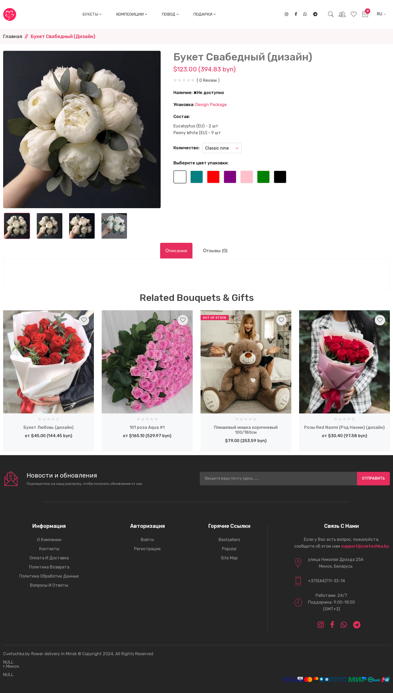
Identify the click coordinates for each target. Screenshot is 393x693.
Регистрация (147, 548)
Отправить (373, 478)
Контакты (49, 548)
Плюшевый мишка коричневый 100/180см (246, 430)
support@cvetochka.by (365, 546)
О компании (49, 539)
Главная (12, 36)
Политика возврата (49, 567)
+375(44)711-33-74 (326, 580)
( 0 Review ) (208, 80)
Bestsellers (229, 539)
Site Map (229, 557)
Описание (176, 250)
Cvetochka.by (16, 653)
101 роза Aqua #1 (147, 427)
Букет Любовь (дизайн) (48, 427)
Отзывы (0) (215, 250)
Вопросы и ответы (49, 585)
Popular (229, 548)
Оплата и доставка (49, 557)
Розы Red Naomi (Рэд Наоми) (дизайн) (344, 427)
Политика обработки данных (49, 576)
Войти (147, 539)
